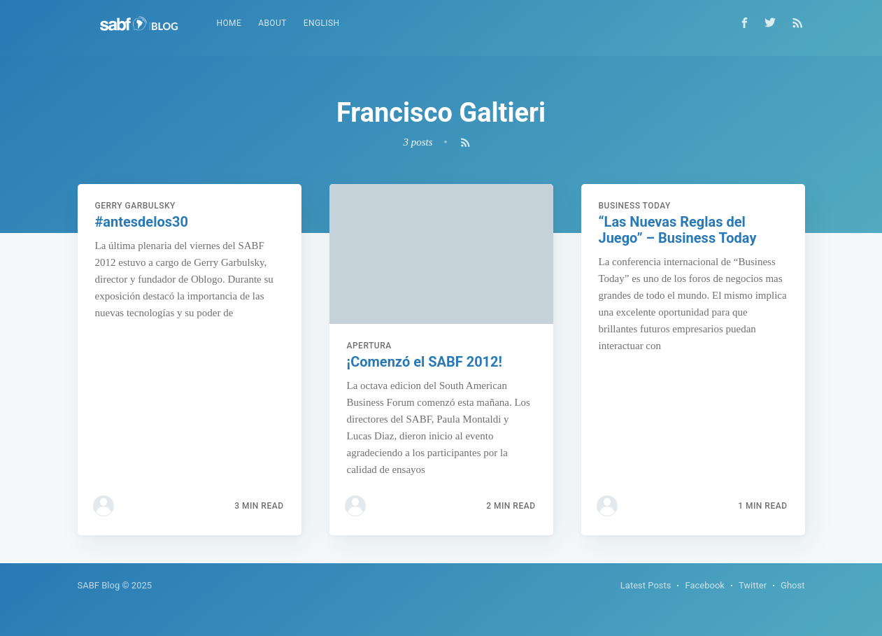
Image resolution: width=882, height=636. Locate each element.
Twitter (753, 585)
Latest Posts (645, 585)
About (272, 23)
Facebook (704, 585)
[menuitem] (229, 23)
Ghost (792, 585)
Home (229, 23)
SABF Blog (99, 585)
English (322, 23)
